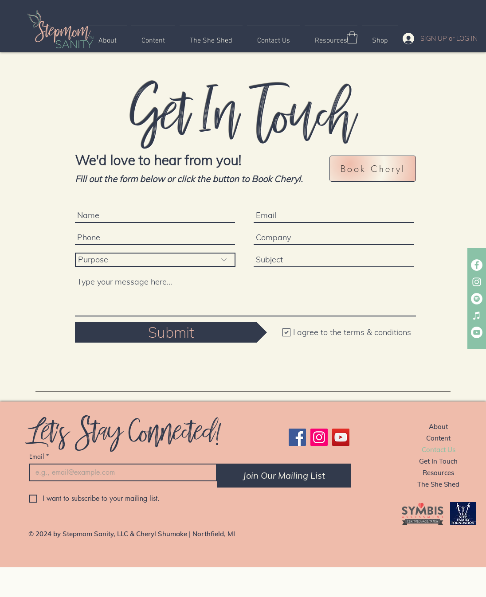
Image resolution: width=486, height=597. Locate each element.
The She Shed (438, 484)
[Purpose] (155, 260)
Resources (438, 472)
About (438, 426)
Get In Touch (438, 461)
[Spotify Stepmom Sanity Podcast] (476, 298)
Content (438, 438)
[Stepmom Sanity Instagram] (476, 282)
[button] (352, 37)
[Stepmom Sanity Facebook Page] (476, 265)
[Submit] (171, 332)
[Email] (120, 472)
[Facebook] (297, 437)
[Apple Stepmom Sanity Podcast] (476, 315)
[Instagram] (319, 437)
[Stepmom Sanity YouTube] (476, 332)
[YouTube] (340, 437)
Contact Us (438, 449)
